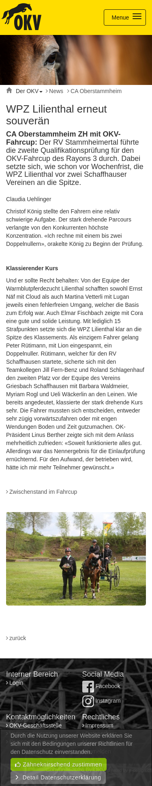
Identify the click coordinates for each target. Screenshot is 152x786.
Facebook (101, 686)
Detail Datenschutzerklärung (58, 777)
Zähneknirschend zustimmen (58, 764)
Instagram (101, 700)
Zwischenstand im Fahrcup (43, 492)
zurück (17, 638)
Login (17, 683)
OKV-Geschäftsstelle (35, 725)
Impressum (99, 725)
